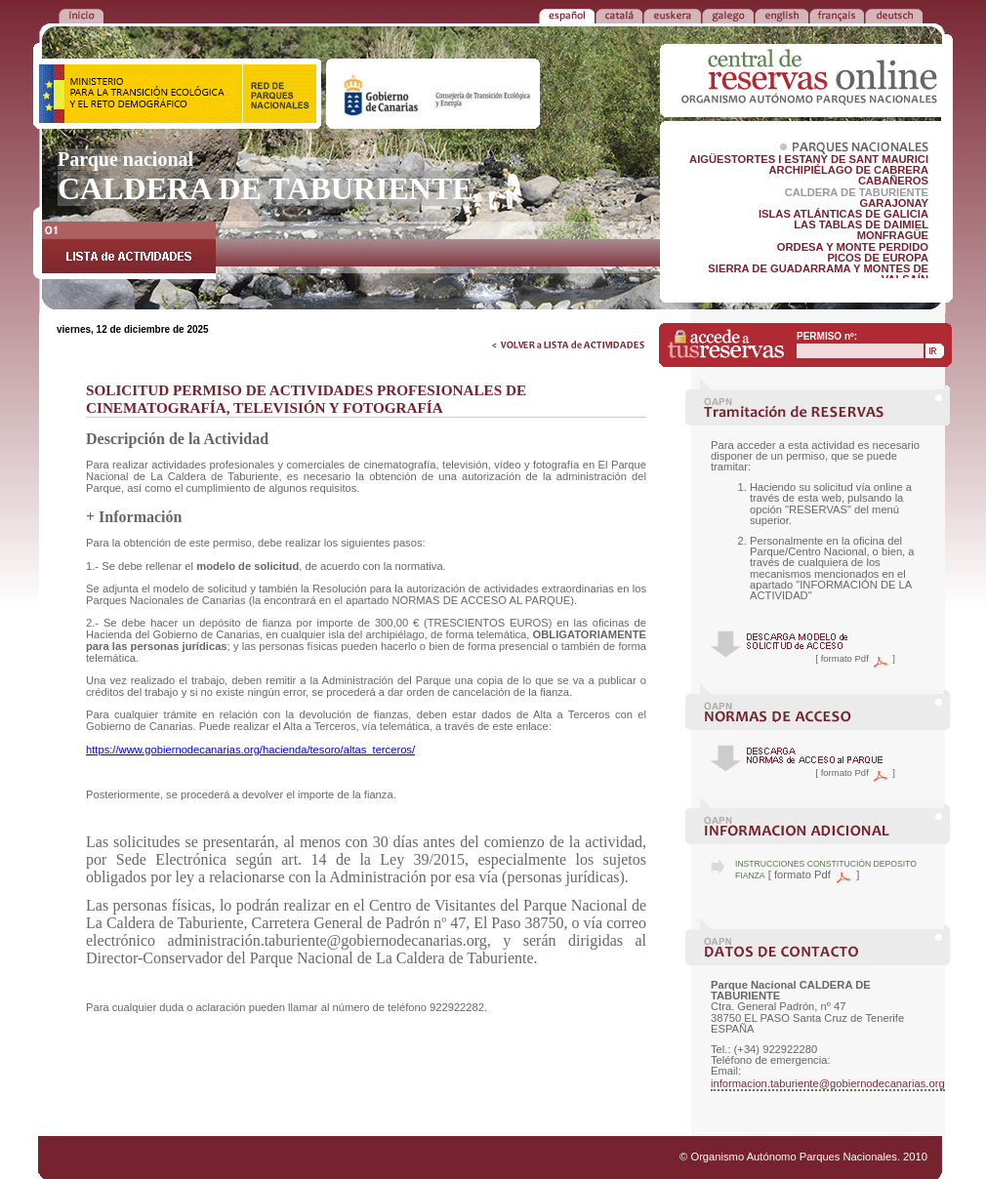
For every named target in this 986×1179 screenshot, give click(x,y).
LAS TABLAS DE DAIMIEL (861, 224)
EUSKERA (672, 14)
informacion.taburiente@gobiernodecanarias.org (828, 1083)
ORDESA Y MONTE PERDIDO (852, 247)
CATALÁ (619, 14)
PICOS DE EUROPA (877, 258)
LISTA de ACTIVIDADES (129, 250)
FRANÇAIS (836, 14)
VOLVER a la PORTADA (81, 14)
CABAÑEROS (893, 180)
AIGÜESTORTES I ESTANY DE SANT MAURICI (808, 159)
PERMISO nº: (827, 336)
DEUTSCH (894, 14)
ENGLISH (781, 14)
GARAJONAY (894, 203)
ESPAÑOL (567, 14)
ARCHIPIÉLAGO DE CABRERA (848, 170)
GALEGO (728, 14)
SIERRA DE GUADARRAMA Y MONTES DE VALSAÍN (818, 274)
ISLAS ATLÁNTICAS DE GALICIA (843, 214)
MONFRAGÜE (892, 235)
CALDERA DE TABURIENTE (856, 192)
